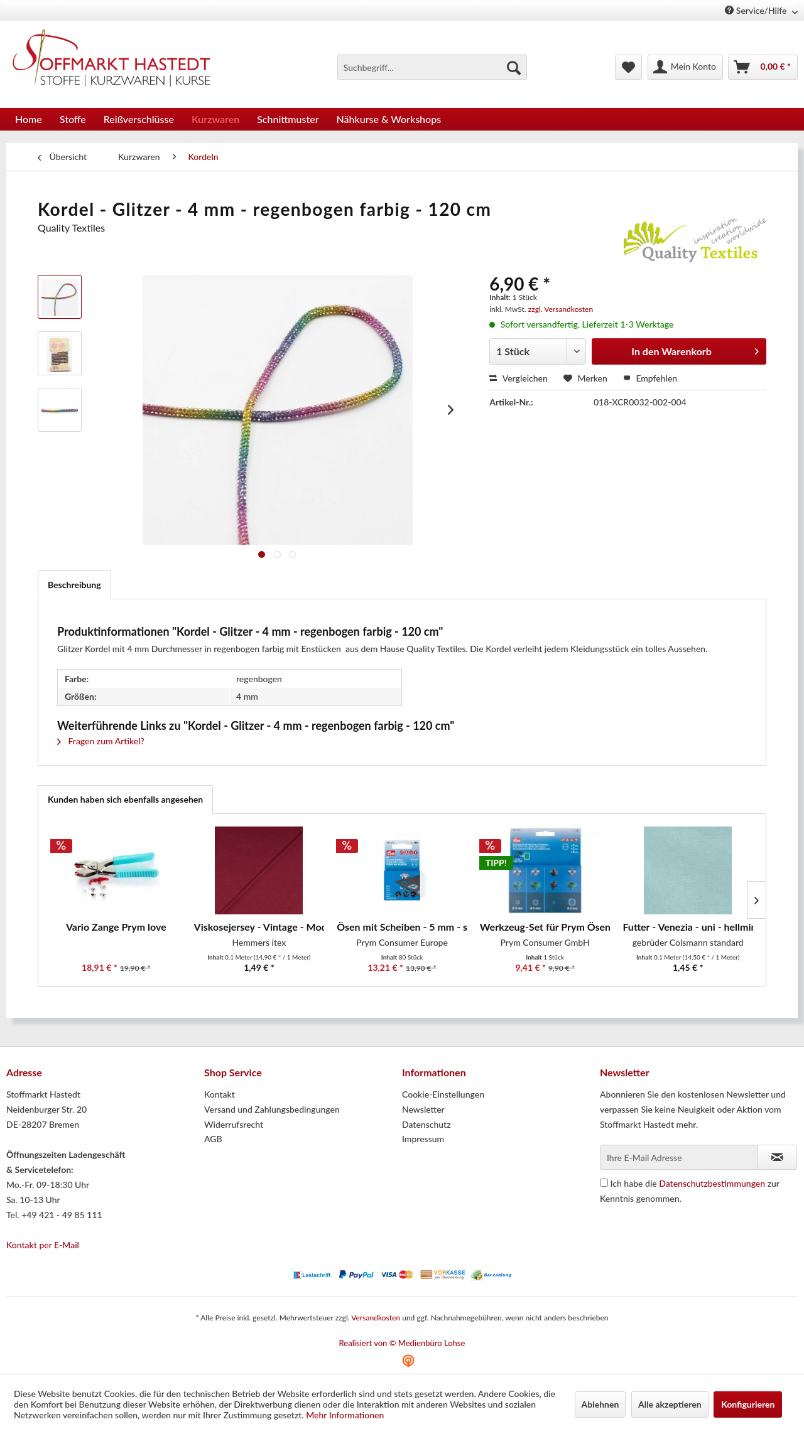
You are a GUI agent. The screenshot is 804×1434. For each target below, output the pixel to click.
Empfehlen (650, 378)
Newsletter (423, 1109)
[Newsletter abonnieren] (777, 1157)
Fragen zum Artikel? (100, 741)
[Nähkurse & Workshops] (389, 119)
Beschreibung (74, 584)
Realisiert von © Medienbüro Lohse (402, 1343)
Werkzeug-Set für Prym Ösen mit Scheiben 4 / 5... (545, 927)
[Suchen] (514, 67)
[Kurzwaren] (215, 119)
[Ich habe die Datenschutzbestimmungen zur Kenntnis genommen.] (604, 1183)
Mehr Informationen (345, 1415)
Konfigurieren (747, 1404)
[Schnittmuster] (287, 119)
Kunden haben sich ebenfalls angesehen (125, 799)
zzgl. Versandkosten (560, 309)
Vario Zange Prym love (116, 927)
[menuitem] (432, 67)
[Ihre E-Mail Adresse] (679, 1157)
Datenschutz (426, 1124)
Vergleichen (518, 378)
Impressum (423, 1138)
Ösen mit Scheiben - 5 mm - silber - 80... (402, 927)
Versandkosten (375, 1317)
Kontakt (219, 1094)
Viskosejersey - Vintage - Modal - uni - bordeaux (259, 927)
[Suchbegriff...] (432, 67)
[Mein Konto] (685, 67)
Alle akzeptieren (670, 1404)
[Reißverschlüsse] (139, 119)
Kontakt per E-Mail (42, 1244)
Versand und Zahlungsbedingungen (272, 1109)
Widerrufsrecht (233, 1124)
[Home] (28, 119)
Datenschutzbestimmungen (712, 1183)
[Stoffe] (73, 119)
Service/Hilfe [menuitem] (757, 10)
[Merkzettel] (628, 67)
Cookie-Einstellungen (443, 1094)
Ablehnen (600, 1404)
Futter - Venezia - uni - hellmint (687, 927)
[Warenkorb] (763, 67)
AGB (213, 1138)
